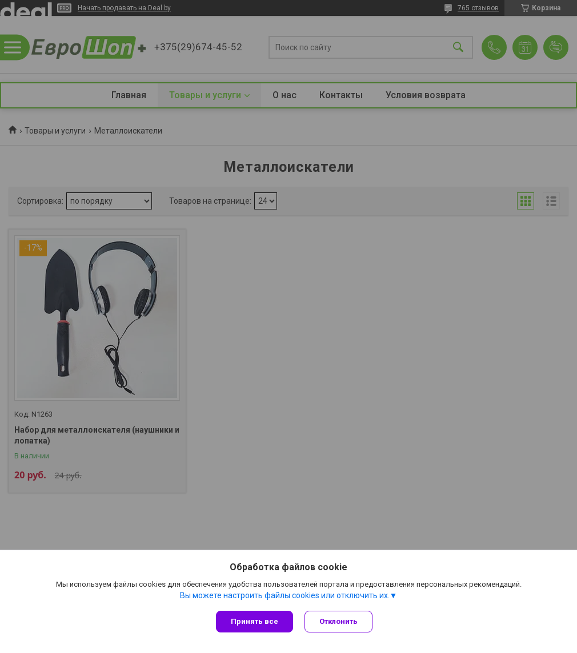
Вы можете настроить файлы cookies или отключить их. (285, 595)
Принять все (254, 621)
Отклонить (338, 621)
